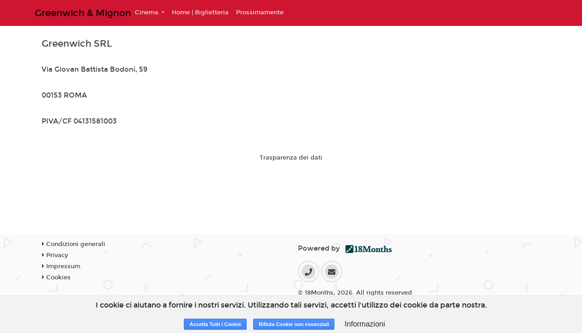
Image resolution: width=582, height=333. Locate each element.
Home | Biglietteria (200, 12)
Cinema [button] (147, 12)
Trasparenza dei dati (291, 157)
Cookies (56, 277)
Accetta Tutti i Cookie (215, 324)
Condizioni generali (73, 244)
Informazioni (365, 324)
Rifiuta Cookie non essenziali (294, 324)
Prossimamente (260, 12)
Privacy (55, 255)
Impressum (61, 266)
